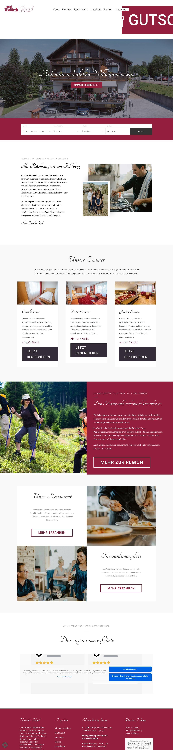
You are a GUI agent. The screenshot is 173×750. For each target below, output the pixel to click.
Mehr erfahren (59, 609)
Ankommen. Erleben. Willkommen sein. (86, 74)
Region (108, 10)
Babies (109, 126)
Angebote (95, 10)
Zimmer (66, 10)
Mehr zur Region (128, 507)
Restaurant (80, 10)
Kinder (84, 126)
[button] (5, 745)
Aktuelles (120, 10)
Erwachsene (58, 126)
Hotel (56, 10)
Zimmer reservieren (86, 85)
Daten (25, 126)
